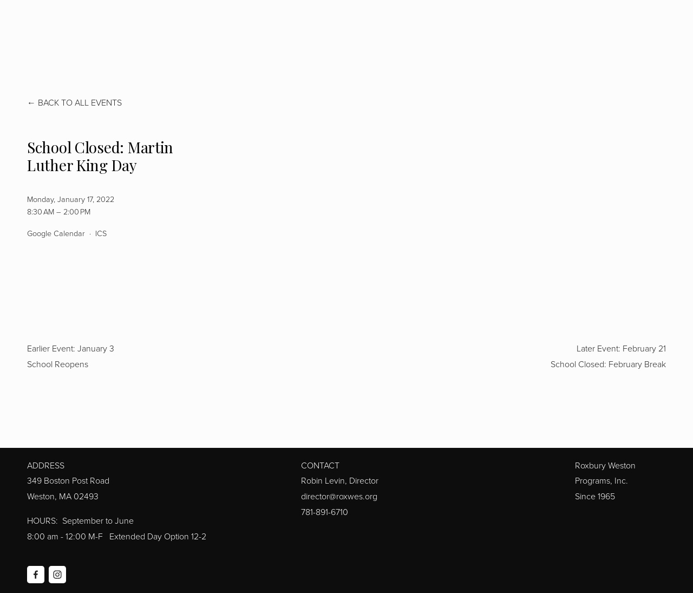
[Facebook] (35, 574)
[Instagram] (57, 574)
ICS (101, 232)
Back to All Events (80, 102)
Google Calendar (56, 232)
